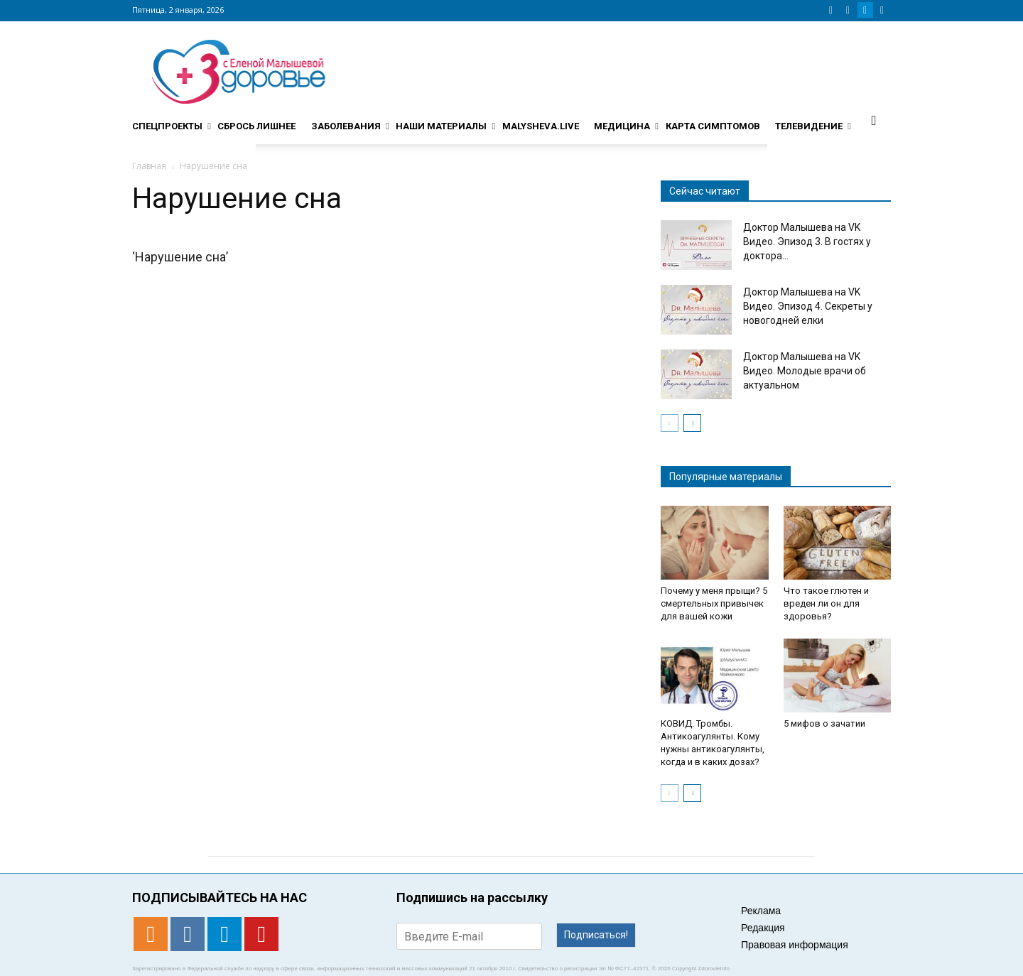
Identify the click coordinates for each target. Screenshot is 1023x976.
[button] (874, 120)
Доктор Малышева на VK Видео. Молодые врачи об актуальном (804, 371)
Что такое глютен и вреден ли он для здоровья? (826, 603)
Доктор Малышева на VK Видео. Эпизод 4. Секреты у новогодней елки (807, 306)
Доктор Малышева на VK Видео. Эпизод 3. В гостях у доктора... (807, 241)
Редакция (763, 927)
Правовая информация (794, 944)
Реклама (761, 910)
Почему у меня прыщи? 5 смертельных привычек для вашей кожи (714, 603)
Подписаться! (596, 934)
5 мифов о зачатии (824, 723)
